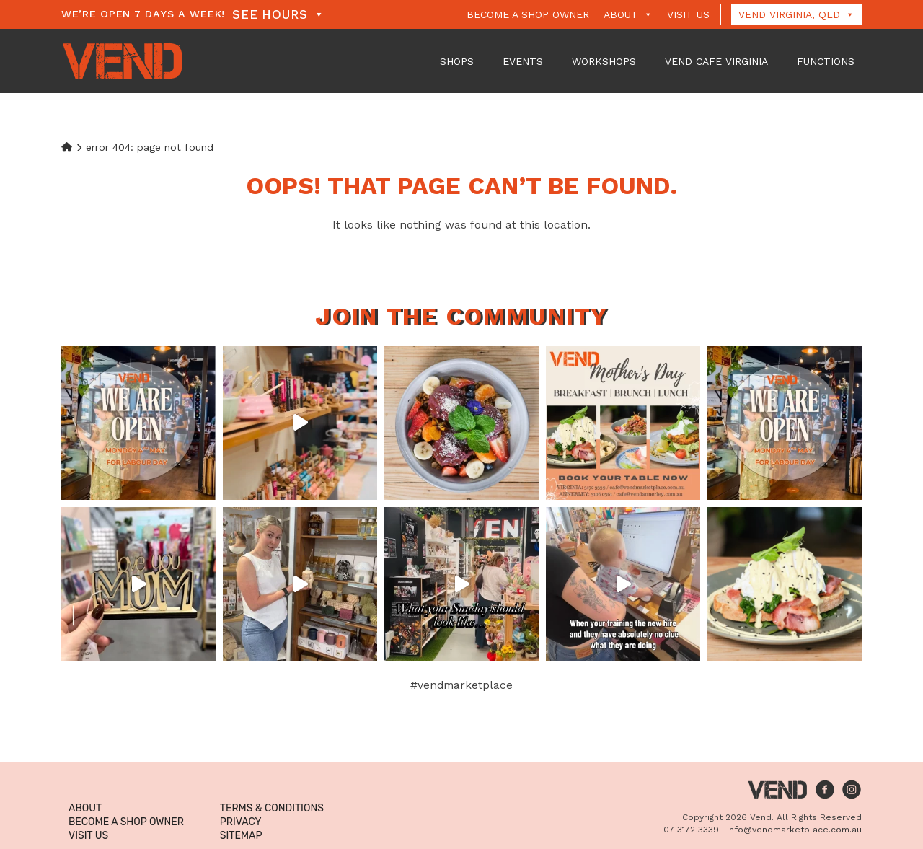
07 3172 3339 (691, 829)
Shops (457, 61)
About (628, 14)
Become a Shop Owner (528, 14)
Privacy (241, 822)
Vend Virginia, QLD (796, 14)
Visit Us (688, 14)
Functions (825, 61)
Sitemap (241, 836)
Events (523, 61)
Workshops (604, 61)
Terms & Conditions (272, 808)
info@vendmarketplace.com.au (794, 829)
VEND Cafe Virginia (716, 61)
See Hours (278, 14)
